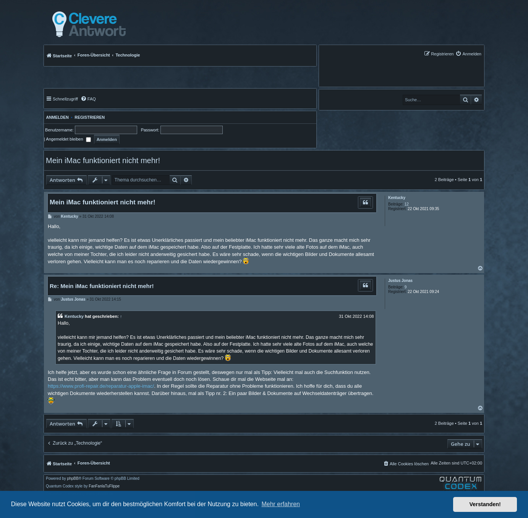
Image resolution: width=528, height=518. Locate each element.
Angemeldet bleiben (68, 139)
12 (407, 204)
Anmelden (56, 117)
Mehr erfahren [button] (280, 504)
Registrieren (90, 117)
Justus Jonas (400, 280)
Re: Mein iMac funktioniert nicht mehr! (102, 286)
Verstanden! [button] (485, 504)
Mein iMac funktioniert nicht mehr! (103, 160)
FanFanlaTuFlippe (104, 486)
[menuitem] (468, 54)
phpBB (73, 479)
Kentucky (396, 198)
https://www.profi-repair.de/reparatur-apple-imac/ (101, 386)
